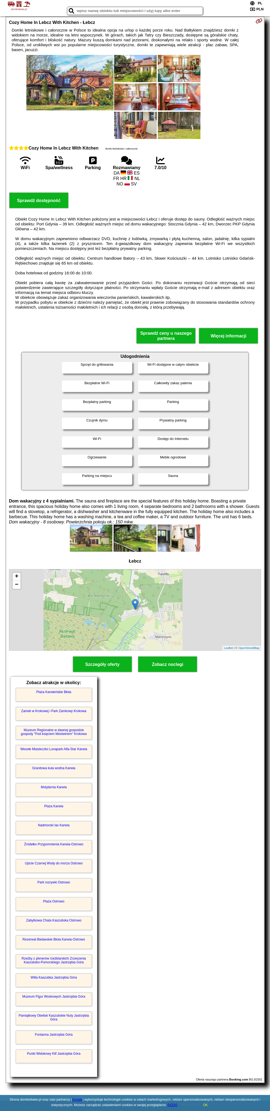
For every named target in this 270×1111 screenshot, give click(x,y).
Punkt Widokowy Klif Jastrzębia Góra (54, 1054)
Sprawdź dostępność (39, 200)
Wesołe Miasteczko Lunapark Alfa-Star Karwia (53, 749)
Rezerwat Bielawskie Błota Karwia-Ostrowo (54, 939)
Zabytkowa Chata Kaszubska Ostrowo (53, 920)
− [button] (16, 585)
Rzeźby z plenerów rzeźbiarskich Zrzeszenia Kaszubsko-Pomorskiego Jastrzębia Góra (53, 960)
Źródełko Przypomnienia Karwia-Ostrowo (53, 844)
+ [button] (16, 577)
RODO (172, 1105)
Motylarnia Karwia (54, 787)
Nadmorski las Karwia (54, 825)
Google (77, 1099)
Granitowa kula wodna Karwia (54, 768)
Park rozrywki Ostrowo (53, 882)
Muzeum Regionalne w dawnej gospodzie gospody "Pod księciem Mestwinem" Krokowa (54, 732)
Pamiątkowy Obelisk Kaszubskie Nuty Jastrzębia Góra (53, 1017)
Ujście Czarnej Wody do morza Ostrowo (54, 863)
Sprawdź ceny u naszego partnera (165, 336)
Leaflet (228, 648)
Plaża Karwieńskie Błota (53, 692)
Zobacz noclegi (167, 664)
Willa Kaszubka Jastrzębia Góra (54, 977)
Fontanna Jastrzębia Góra (54, 1034)
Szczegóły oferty (102, 664)
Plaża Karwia (53, 806)
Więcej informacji (228, 336)
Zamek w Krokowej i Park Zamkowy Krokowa (53, 711)
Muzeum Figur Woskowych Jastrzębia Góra (53, 996)
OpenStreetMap (248, 648)
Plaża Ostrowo (53, 901)
